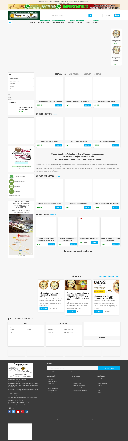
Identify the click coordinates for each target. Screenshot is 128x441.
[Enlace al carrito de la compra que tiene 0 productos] (117, 15)
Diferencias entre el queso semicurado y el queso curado (50, 295)
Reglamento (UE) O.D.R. (53, 386)
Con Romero (50, 329)
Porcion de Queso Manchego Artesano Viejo (78, 101)
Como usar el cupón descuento (80, 390)
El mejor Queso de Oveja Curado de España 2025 (103, 297)
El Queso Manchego (102, 383)
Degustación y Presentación (79, 385)
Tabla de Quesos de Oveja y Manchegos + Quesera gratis (46, 239)
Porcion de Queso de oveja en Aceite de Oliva (68, 239)
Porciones (12, 329)
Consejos (10, 99)
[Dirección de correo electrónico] (72, 368)
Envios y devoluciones (53, 388)
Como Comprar (76, 378)
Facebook (9, 411)
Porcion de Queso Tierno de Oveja (89, 238)
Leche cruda (50, 332)
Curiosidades (10, 96)
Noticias (9, 97)
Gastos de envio (51, 392)
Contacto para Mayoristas (103, 388)
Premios (100, 385)
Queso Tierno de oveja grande (107, 141)
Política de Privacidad (52, 390)
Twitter (13, 411)
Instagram (26, 411)
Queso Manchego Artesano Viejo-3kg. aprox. (50, 101)
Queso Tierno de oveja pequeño (106, 101)
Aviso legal (50, 379)
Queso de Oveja (13, 327)
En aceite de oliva (69, 332)
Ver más (56, 114)
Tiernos (49, 327)
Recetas (99, 392)
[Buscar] (71, 15)
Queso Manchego (31, 327)
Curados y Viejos (69, 329)
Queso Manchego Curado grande (78, 203)
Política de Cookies (52, 395)
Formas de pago (51, 383)
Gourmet (29, 329)
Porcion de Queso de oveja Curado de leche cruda (110, 239)
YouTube (18, 411)
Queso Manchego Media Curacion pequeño (49, 203)
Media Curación (68, 327)
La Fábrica (100, 381)
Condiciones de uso (52, 381)
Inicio (26, 323)
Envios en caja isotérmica (78, 388)
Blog (9, 94)
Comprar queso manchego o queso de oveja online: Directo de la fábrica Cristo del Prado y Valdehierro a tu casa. (78, 296)
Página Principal (101, 378)
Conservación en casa (78, 381)
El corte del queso (77, 383)
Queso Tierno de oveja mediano (78, 141)
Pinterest (22, 411)
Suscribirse (109, 368)
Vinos (11, 332)
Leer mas (44, 308)
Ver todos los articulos (109, 276)
